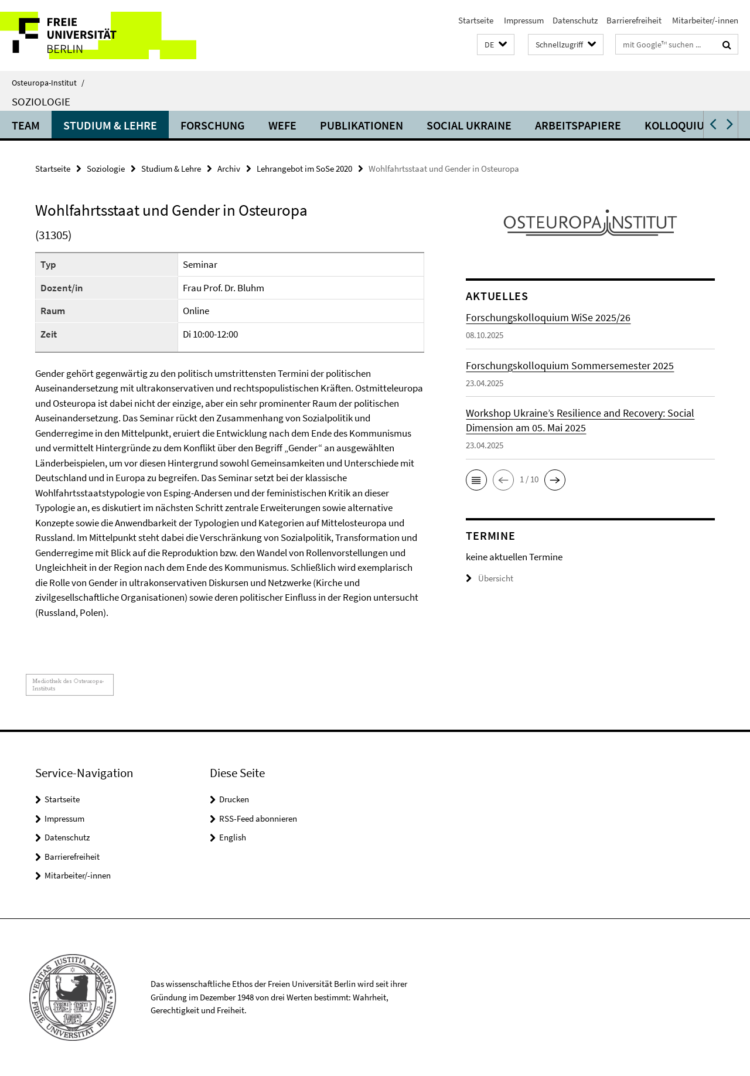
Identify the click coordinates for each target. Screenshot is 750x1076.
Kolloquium (679, 125)
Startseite (475, 20)
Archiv (228, 168)
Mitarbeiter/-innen (704, 20)
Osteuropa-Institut (48, 83)
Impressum (523, 20)
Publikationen (361, 125)
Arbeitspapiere (578, 125)
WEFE (282, 125)
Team (26, 125)
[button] (495, 45)
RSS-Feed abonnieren (258, 818)
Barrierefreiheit (634, 20)
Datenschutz (575, 20)
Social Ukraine (469, 125)
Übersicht (489, 578)
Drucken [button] (234, 799)
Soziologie (41, 101)
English (232, 837)
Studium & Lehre (110, 125)
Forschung (212, 125)
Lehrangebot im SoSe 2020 (304, 168)
